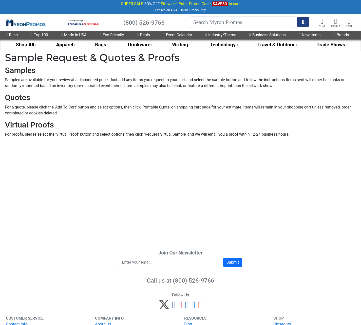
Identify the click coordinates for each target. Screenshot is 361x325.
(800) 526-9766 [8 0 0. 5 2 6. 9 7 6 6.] (193, 280)
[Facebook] (174, 307)
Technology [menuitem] (223, 45)
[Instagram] (187, 307)
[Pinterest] (180, 307)
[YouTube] (200, 307)
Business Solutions (267, 35)
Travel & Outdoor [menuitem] (276, 45)
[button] (335, 21)
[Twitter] (164, 307)
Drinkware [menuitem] (139, 45)
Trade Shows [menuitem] (331, 45)
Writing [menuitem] (180, 45)
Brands (341, 35)
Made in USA (74, 35)
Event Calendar (177, 35)
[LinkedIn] (193, 307)
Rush (12, 35)
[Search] (243, 22)
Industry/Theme (220, 35)
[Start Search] (303, 22)
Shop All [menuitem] (25, 45)
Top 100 (39, 35)
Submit (233, 262)
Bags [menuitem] (100, 45)
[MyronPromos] (25, 22)
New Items (310, 35)
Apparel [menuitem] (64, 45)
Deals (143, 35)
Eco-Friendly (112, 35)
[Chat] (322, 21)
